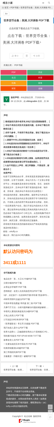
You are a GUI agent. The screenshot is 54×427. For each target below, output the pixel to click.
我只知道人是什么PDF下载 (16, 328)
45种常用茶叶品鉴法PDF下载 (17, 299)
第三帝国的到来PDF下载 (15, 352)
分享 (36, 56)
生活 (14, 77)
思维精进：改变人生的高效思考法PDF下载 (23, 291)
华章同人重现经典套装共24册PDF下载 (21, 311)
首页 (5, 7)
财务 (40, 83)
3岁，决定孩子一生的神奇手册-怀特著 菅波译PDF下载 (28, 295)
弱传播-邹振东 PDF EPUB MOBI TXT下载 (22, 336)
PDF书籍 (15, 7)
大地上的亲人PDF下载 (14, 315)
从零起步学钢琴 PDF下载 (15, 287)
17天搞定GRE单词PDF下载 (16, 319)
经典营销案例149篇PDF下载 (16, 348)
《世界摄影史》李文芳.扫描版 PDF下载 (21, 323)
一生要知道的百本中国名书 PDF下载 (20, 344)
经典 (14, 83)
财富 (14, 88)
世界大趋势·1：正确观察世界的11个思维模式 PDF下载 (28, 332)
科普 (40, 77)
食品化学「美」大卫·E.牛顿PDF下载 (20, 279)
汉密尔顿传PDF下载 (13, 283)
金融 (40, 88)
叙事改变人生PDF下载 (14, 340)
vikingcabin (31, 101)
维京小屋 (8, 3)
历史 (40, 72)
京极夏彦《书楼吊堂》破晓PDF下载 (20, 356)
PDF (14, 72)
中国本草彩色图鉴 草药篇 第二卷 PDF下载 (23, 303)
